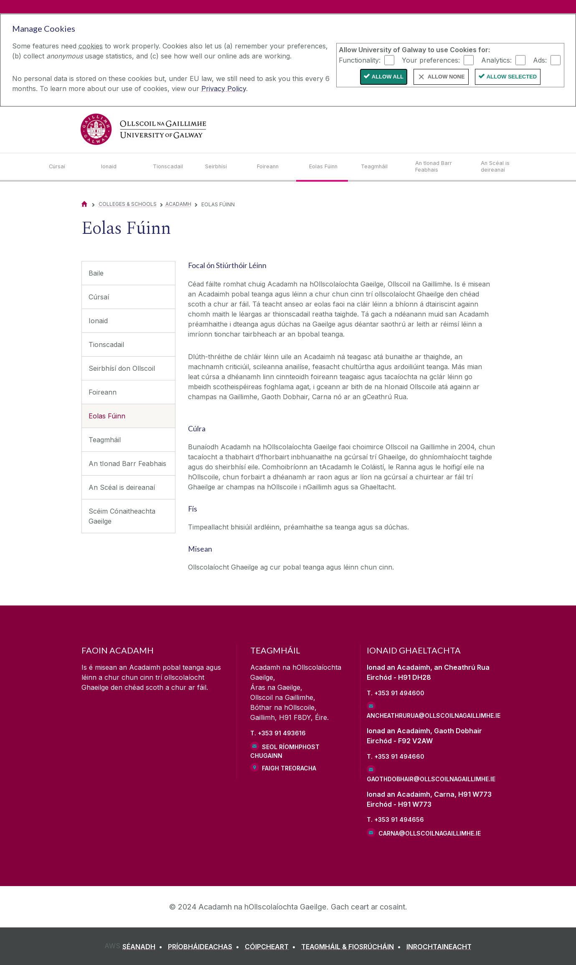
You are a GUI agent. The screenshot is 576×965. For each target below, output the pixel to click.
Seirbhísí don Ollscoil (122, 368)
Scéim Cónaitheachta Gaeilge (122, 516)
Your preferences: (431, 60)
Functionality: (360, 60)
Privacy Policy (223, 88)
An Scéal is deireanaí (122, 487)
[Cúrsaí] (68, 166)
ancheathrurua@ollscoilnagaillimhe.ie (431, 715)
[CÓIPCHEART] (272, 947)
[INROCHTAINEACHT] (439, 947)
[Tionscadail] (172, 166)
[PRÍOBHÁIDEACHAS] (205, 947)
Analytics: (496, 60)
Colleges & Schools (128, 204)
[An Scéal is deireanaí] (504, 166)
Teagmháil (105, 440)
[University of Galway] (143, 129)
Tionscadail (106, 344)
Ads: (540, 60)
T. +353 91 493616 (278, 733)
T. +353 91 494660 (395, 756)
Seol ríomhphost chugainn (285, 751)
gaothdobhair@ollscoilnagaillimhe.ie (431, 779)
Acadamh (178, 204)
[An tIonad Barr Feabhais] (441, 166)
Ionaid (98, 321)
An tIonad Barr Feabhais (127, 463)
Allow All (387, 76)
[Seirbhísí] (224, 166)
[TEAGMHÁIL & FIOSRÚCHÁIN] (352, 947)
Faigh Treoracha (289, 768)
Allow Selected (512, 76)
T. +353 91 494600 (395, 693)
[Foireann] (276, 166)
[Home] (84, 204)
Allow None (446, 76)
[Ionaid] (120, 166)
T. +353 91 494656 (395, 819)
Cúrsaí (99, 297)
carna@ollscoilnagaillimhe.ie (429, 833)
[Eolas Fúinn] (328, 166)
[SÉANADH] (144, 947)
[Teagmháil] (381, 166)
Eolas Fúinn (107, 416)
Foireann (103, 392)
